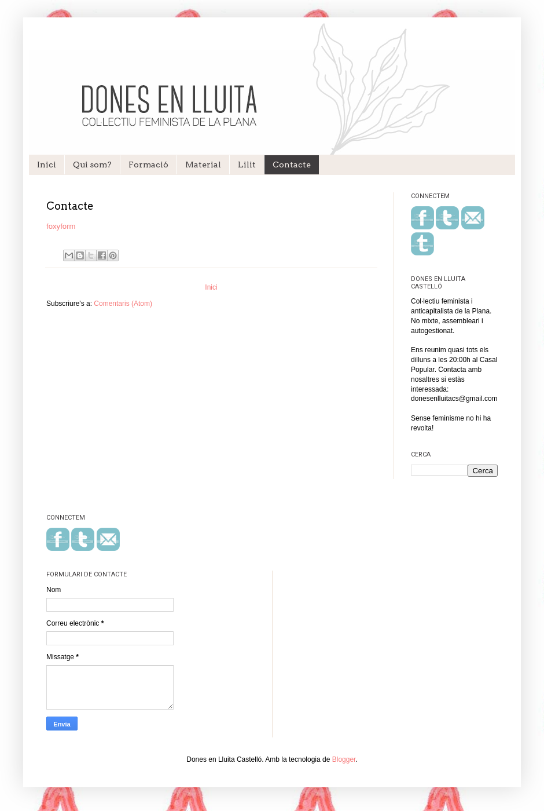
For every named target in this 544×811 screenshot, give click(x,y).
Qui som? (92, 164)
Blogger (344, 759)
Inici (46, 164)
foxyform (61, 226)
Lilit (247, 164)
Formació (148, 164)
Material (203, 164)
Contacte (292, 164)
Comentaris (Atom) (123, 303)
